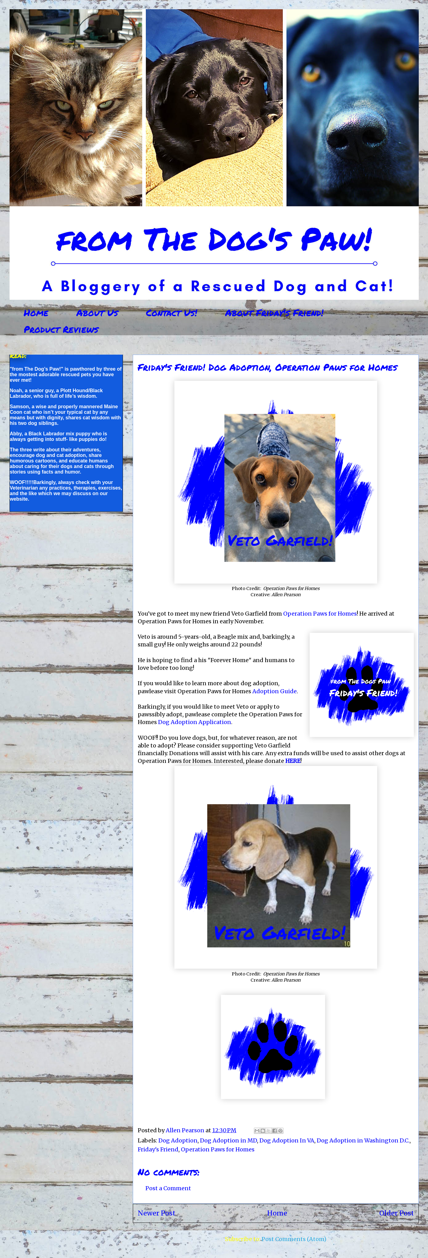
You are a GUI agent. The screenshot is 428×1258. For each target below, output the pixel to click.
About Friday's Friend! (274, 312)
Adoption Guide (274, 691)
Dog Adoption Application (194, 722)
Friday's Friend (158, 1149)
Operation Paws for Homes (320, 613)
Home (36, 312)
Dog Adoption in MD (228, 1140)
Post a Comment (168, 1188)
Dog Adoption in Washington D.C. (363, 1140)
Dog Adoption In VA (286, 1140)
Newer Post (156, 1213)
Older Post (396, 1213)
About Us (97, 312)
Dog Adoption (178, 1140)
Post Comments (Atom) (294, 1239)
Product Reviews (61, 329)
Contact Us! (171, 312)
